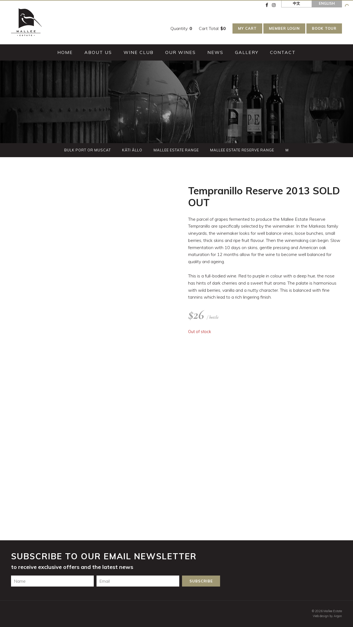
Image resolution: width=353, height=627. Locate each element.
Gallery (246, 52)
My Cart (247, 28)
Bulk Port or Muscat (87, 150)
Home (65, 52)
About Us (98, 52)
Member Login (284, 28)
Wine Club (139, 52)
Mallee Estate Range (176, 150)
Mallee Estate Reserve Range (242, 150)
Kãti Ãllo (132, 150)
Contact (283, 52)
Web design (321, 616)
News (215, 52)
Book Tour (324, 28)
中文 (296, 3)
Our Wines (180, 52)
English (327, 3)
